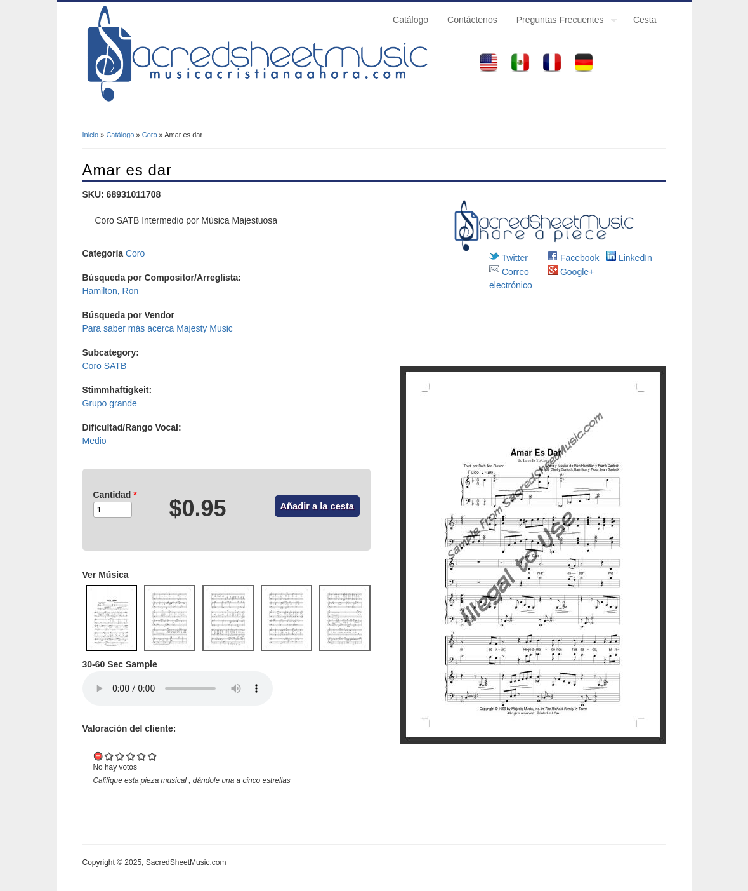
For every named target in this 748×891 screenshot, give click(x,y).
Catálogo (410, 20)
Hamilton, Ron (110, 291)
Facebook (573, 258)
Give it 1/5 (109, 756)
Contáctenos (472, 20)
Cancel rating (98, 756)
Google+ (571, 272)
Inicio (90, 134)
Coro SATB (104, 366)
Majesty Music (204, 328)
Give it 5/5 (152, 756)
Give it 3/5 (131, 756)
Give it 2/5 (120, 756)
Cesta (645, 20)
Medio (94, 441)
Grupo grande (109, 403)
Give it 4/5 (141, 756)
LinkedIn (629, 258)
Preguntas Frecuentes (562, 22)
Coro (149, 134)
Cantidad (115, 495)
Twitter (508, 258)
